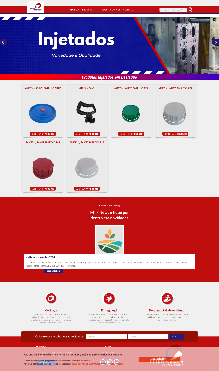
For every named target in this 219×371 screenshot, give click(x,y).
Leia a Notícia (53, 270)
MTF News (102, 10)
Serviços (115, 10)
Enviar (176, 336)
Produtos (88, 10)
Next (215, 42)
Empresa (74, 10)
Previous (3, 42)
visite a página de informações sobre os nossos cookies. (97, 363)
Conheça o (42, 133)
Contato (128, 10)
